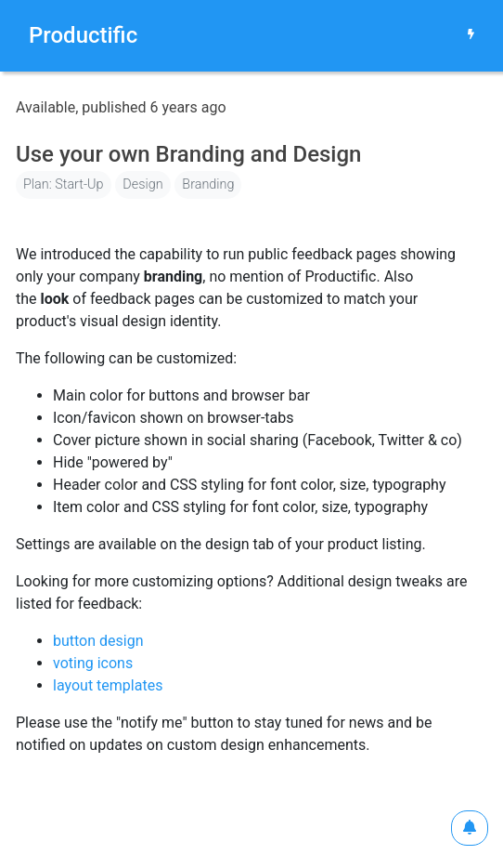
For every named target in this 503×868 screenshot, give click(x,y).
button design (98, 641)
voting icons (93, 663)
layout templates (107, 685)
